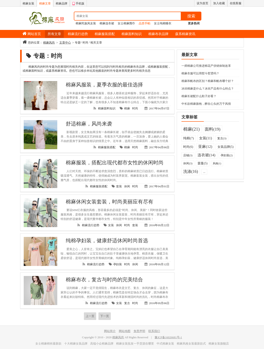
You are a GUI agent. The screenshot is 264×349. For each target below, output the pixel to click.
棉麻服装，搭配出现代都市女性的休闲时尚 (115, 162)
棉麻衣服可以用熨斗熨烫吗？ (200, 73)
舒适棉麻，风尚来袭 (89, 124)
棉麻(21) (191, 129)
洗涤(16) (190, 171)
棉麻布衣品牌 (158, 34)
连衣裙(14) (206, 155)
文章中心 (65, 42)
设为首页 (202, 3)
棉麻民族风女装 (86, 23)
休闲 (127, 186)
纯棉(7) (188, 138)
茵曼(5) (202, 163)
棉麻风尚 (49, 42)
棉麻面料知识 (131, 34)
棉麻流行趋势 (78, 34)
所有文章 (54, 34)
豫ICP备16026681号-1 (168, 337)
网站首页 (34, 34)
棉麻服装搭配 (105, 34)
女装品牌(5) (225, 146)
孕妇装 (117, 264)
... (204, 171)
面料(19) (212, 129)
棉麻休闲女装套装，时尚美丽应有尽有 (109, 202)
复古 (127, 303)
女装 (111, 225)
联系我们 (154, 331)
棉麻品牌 (61, 3)
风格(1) (217, 163)
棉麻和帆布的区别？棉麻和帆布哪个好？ (207, 81)
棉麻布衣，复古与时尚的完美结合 (104, 279)
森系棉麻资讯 (185, 34)
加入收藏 (219, 3)
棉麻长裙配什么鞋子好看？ (198, 96)
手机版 (78, 3)
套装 (119, 186)
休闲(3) (187, 163)
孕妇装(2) (227, 155)
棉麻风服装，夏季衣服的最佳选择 (104, 85)
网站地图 (124, 331)
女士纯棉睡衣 (162, 23)
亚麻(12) (205, 146)
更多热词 (194, 23)
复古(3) (221, 138)
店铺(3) (187, 155)
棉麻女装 (28, 3)
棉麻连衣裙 (107, 23)
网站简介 (110, 331)
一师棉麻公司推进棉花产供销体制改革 (206, 65)
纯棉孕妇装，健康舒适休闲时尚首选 (107, 240)
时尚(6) (188, 146)
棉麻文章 (45, 3)
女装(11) (205, 138)
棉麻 (127, 108)
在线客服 (235, 3)
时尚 (135, 108)
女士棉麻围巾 (126, 23)
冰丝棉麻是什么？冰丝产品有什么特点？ (207, 88)
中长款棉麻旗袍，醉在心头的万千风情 (206, 103)
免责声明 (139, 331)
